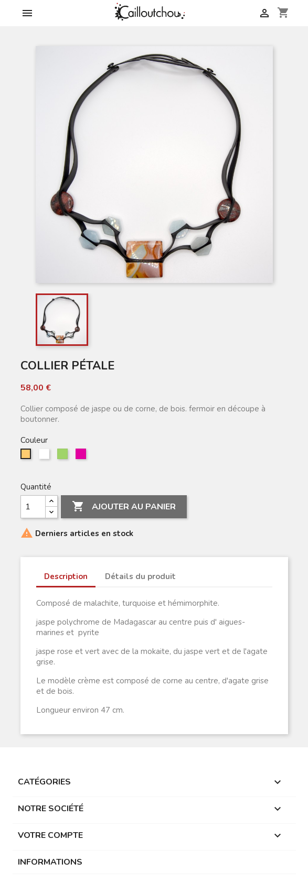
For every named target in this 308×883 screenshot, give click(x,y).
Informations (50, 862)
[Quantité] (33, 506)
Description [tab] (66, 576)
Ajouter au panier (124, 507)
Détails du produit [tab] (140, 576)
